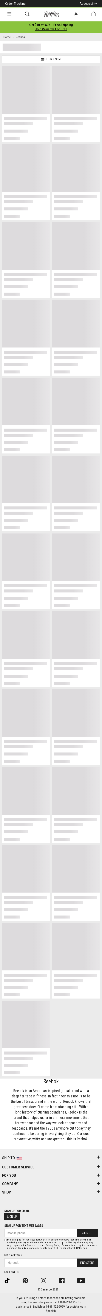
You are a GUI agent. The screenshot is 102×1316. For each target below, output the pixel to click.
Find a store (13, 1255)
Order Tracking (15, 3)
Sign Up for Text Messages (23, 1225)
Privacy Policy (53, 1245)
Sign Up (12, 1216)
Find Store (87, 1263)
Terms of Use (34, 1245)
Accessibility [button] (88, 3)
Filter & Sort (51, 59)
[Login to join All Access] (51, 25)
